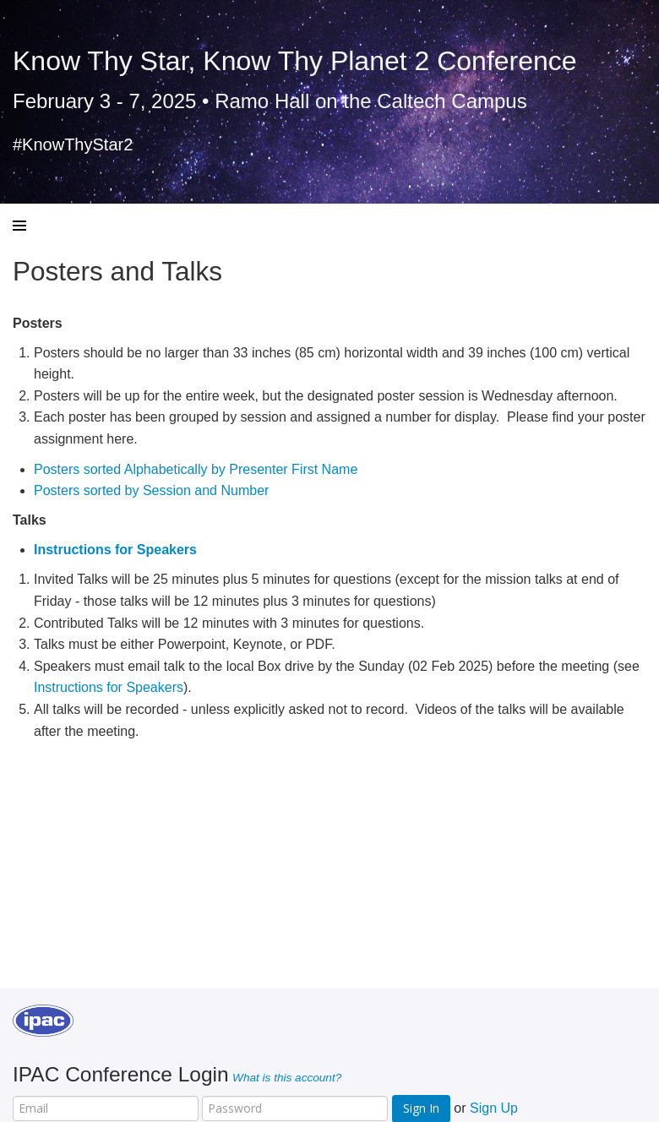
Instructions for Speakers (108, 687)
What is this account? (286, 1077)
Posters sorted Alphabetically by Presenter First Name (195, 469)
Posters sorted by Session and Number (151, 490)
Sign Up (494, 1108)
